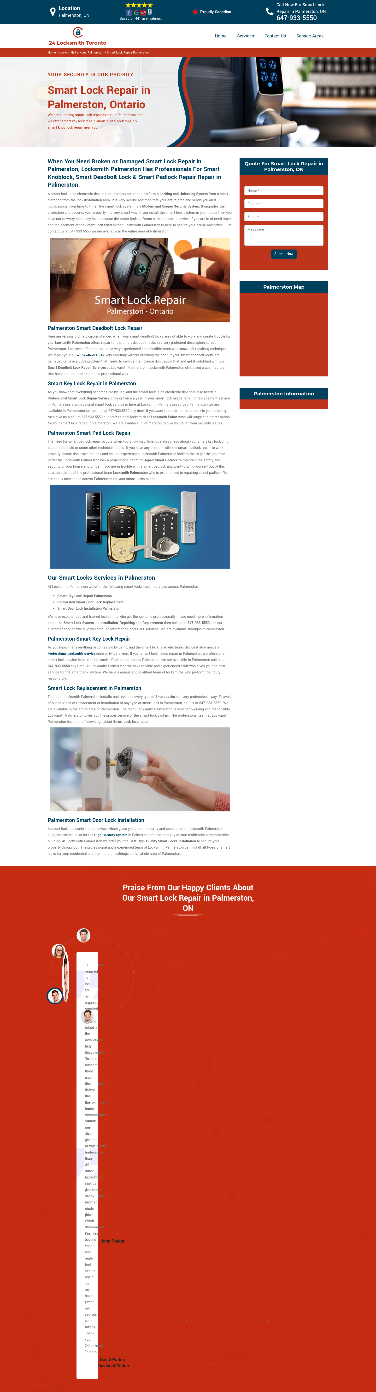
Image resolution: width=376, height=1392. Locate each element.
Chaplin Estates (170, 1081)
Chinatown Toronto (267, 1275)
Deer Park (165, 1094)
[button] (87, 1016)
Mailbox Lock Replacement (229, 1357)
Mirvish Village (264, 1119)
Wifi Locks (216, 1348)
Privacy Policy (219, 1329)
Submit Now (284, 253)
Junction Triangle (266, 1081)
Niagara (259, 1125)
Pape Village (262, 1212)
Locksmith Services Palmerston (81, 52)
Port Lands (71, 1256)
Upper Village (168, 1112)
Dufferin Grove (169, 1256)
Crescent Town (264, 1200)
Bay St (68, 1125)
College (69, 1144)
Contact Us (275, 36)
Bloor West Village (172, 1212)
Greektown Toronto (78, 1231)
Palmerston (262, 1137)
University (71, 1131)
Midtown (164, 1131)
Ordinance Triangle (267, 1131)
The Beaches (73, 1200)
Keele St (69, 1193)
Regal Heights (264, 1150)
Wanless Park (168, 1181)
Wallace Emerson (266, 1187)
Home (221, 36)
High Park (165, 1275)
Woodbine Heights (267, 1218)
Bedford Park (73, 1281)
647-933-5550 (296, 18)
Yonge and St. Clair (173, 1100)
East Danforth (263, 1206)
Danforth (69, 1212)
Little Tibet (261, 1112)
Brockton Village (170, 1225)
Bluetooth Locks (221, 1338)
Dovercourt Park (170, 1250)
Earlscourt (166, 1262)
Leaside (259, 1243)
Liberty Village (264, 1094)
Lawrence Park (169, 1119)
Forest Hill (166, 1106)
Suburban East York (268, 1225)
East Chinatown (75, 1206)
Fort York (165, 1268)
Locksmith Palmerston (186, 1386)
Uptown (164, 1175)
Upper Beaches (75, 1275)
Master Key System (163, 1338)
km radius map (283, 333)
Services (245, 36)
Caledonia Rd (73, 1075)
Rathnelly (165, 1162)
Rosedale (165, 1150)
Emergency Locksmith (225, 1366)
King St (68, 1162)
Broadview (71, 1175)
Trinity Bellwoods (266, 1181)
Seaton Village (264, 1169)
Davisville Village (171, 1087)
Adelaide (70, 1169)
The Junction (168, 1281)
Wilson (68, 1094)
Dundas (69, 1150)
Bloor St (69, 1119)
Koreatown (261, 1087)
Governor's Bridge (267, 1237)
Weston (69, 1187)
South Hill (165, 1156)
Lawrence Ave (74, 1112)
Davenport (166, 1243)
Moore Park (167, 1137)
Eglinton (69, 1100)
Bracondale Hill (170, 1218)
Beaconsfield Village (174, 1206)
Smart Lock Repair (163, 1356)
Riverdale (70, 1268)
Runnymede (262, 1162)
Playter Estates (75, 1250)
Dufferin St (71, 1106)
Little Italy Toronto (267, 1100)
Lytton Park (167, 1125)
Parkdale (259, 1144)
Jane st (69, 1181)
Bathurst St (72, 1087)
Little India (71, 1225)
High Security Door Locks (168, 1328)
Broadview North (266, 1193)
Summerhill (167, 1169)
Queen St (70, 1156)
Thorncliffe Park (265, 1262)
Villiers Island (74, 1262)
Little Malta (262, 1075)
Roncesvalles (263, 1156)
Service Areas (309, 36)
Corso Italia (167, 1237)
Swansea (260, 1175)
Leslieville (71, 1237)
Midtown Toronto (171, 1200)
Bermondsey (262, 1231)
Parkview (260, 1256)
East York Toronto (266, 1268)
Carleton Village (170, 1231)
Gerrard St (71, 1218)
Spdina (68, 1137)
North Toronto (168, 1144)
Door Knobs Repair (163, 1366)
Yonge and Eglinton (173, 1193)
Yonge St (70, 1081)
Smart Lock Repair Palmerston (128, 52)
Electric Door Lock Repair (168, 1347)
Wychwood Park (170, 1187)
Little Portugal (264, 1106)
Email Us (278, 1329)
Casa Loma (167, 1075)
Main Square (73, 1243)
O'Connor (260, 1250)
